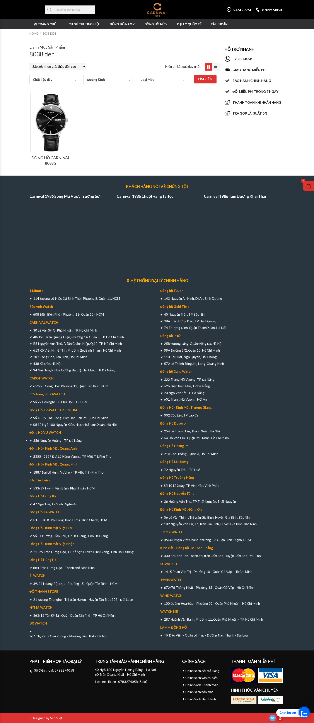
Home (33, 33)
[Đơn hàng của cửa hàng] (57, 66)
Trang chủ (47, 24)
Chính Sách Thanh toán (201, 685)
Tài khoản (219, 24)
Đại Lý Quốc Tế (189, 24)
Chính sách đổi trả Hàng (202, 671)
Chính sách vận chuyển (201, 678)
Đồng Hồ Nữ (155, 24)
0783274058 (268, 10)
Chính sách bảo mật (199, 692)
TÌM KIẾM (205, 79)
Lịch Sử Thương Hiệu (83, 24)
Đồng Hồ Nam (121, 24)
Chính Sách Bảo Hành (200, 699)
